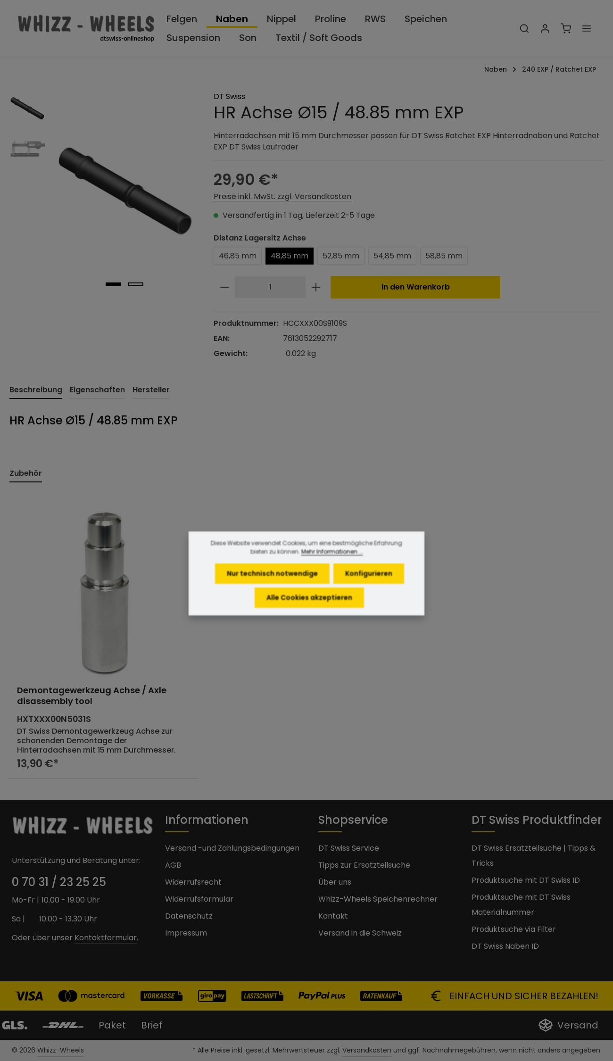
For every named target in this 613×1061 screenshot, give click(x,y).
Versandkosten (366, 1050)
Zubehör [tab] (25, 473)
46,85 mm (238, 255)
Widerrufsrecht (193, 882)
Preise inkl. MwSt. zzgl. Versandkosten (282, 196)
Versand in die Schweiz (360, 933)
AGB (173, 865)
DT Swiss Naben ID (505, 946)
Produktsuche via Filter (514, 929)
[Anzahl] (270, 287)
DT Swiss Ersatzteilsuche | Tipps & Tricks (534, 856)
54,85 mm (392, 255)
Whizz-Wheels (60, 1050)
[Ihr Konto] (545, 28)
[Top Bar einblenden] (586, 28)
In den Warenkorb (415, 287)
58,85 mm (444, 255)
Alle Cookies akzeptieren (309, 608)
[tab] (35, 390)
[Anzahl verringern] (224, 287)
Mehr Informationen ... (332, 562)
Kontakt (333, 916)
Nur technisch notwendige (272, 584)
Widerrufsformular (199, 899)
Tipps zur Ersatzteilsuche (364, 865)
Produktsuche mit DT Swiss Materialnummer (521, 905)
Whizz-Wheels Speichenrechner (378, 899)
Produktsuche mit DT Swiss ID (526, 880)
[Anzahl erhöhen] (316, 287)
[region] (102, 192)
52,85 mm (341, 255)
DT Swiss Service (348, 848)
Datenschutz (189, 916)
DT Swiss (229, 96)
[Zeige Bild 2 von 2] (135, 284)
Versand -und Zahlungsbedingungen (232, 848)
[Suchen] (524, 28)
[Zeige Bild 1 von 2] (113, 284)
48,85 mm (289, 255)
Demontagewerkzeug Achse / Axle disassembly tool (91, 695)
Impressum (186, 933)
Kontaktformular (106, 937)
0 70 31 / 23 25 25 (59, 882)
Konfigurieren (368, 584)
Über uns (334, 882)
